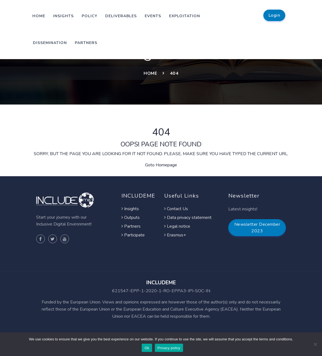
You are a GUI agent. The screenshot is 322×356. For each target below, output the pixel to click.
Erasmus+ (175, 235)
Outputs (130, 218)
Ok (146, 348)
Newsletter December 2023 (257, 227)
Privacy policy (169, 348)
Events (153, 16)
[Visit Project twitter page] (52, 239)
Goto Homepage (161, 165)
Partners (86, 42)
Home (38, 16)
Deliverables (121, 16)
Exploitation (184, 16)
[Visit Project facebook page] (40, 239)
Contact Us (176, 209)
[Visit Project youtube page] (64, 239)
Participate (133, 235)
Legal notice (177, 226)
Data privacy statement (188, 218)
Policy (89, 16)
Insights (63, 16)
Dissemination (50, 42)
